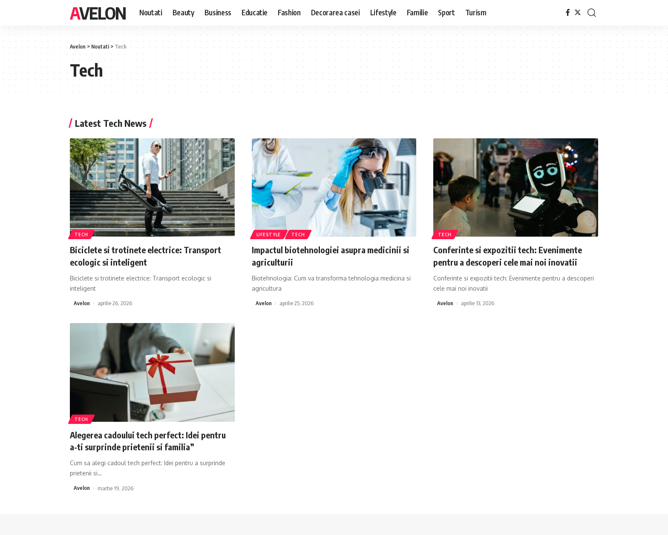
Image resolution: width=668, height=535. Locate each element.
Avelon (98, 13)
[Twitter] (577, 12)
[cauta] (591, 13)
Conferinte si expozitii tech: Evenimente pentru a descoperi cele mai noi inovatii (513, 255)
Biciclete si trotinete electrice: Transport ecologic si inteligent (151, 255)
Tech (82, 234)
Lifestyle (269, 234)
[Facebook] (568, 12)
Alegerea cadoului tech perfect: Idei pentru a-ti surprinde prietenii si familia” (151, 440)
